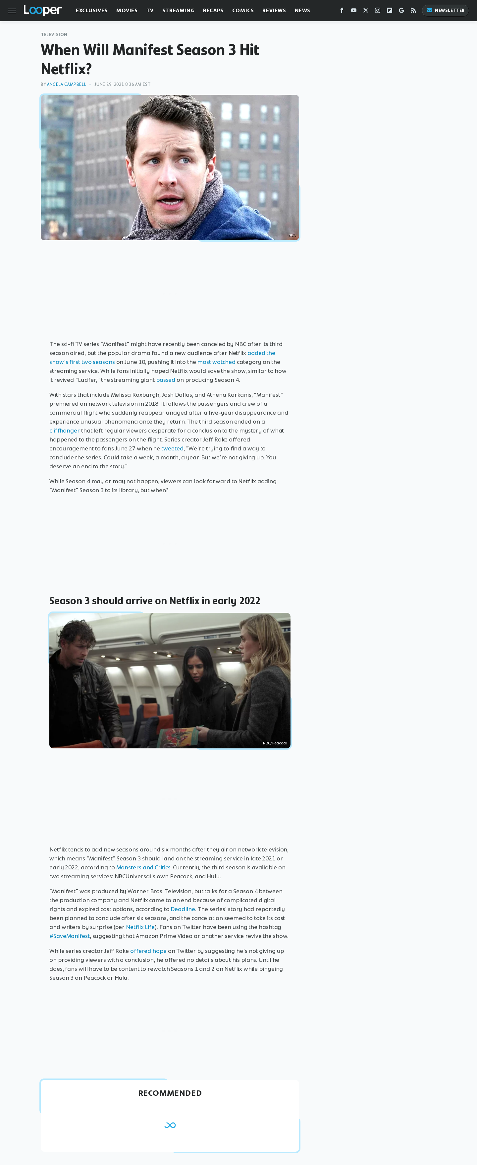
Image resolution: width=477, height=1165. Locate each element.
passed (165, 380)
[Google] (401, 12)
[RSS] (413, 12)
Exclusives (92, 10)
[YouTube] (353, 12)
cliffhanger (64, 431)
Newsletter (445, 10)
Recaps (213, 10)
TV (150, 10)
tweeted (172, 448)
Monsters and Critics (143, 867)
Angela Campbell (66, 84)
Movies (127, 10)
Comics (243, 10)
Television (54, 34)
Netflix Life (140, 927)
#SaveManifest (69, 936)
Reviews (274, 10)
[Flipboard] (389, 12)
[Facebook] (342, 12)
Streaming (178, 10)
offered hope (148, 951)
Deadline (183, 909)
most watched (216, 362)
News (302, 10)
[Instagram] (377, 12)
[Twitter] (365, 12)
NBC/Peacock (275, 743)
